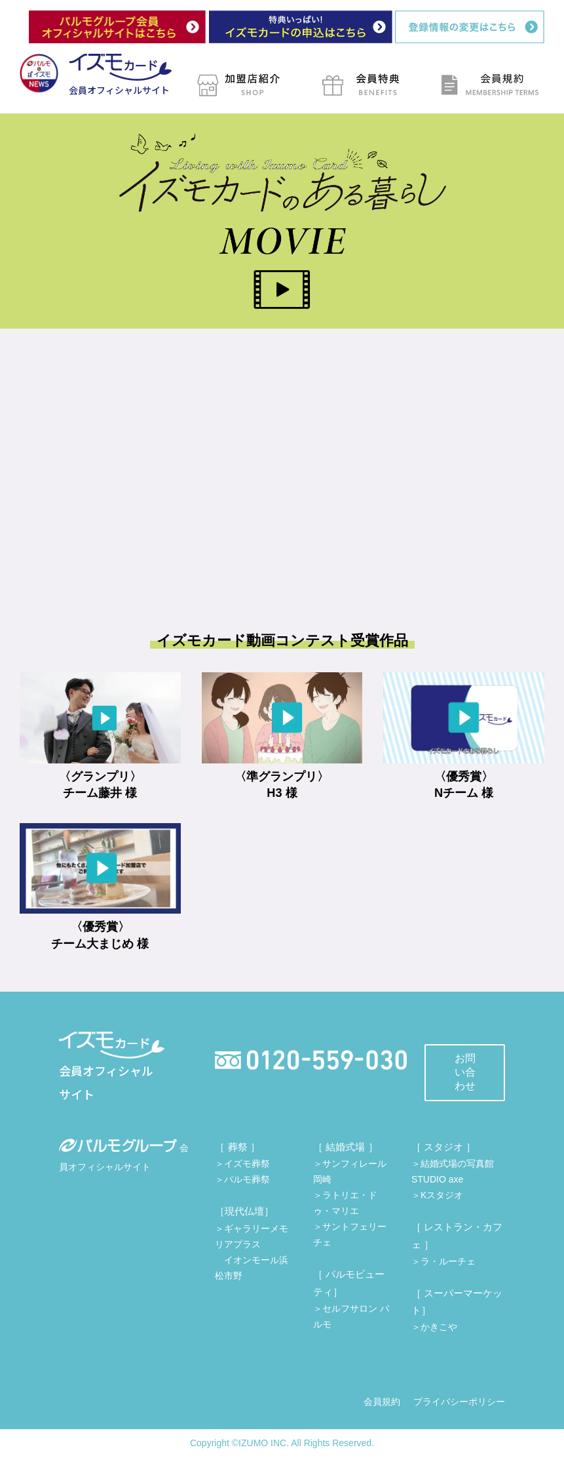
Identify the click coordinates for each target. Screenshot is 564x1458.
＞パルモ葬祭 (242, 1179)
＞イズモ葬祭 (242, 1163)
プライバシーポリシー (459, 1401)
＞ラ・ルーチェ (443, 1261)
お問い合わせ (465, 1072)
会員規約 (382, 1401)
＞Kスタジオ (437, 1195)
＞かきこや (434, 1327)
